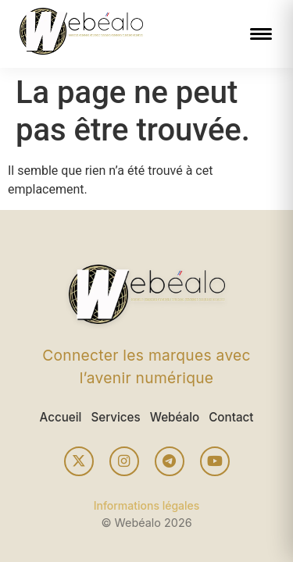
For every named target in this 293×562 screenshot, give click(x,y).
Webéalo (174, 417)
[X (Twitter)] (79, 461)
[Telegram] (169, 461)
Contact (231, 417)
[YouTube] (215, 461)
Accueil (61, 417)
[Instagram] (124, 461)
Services (115, 417)
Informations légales (147, 505)
